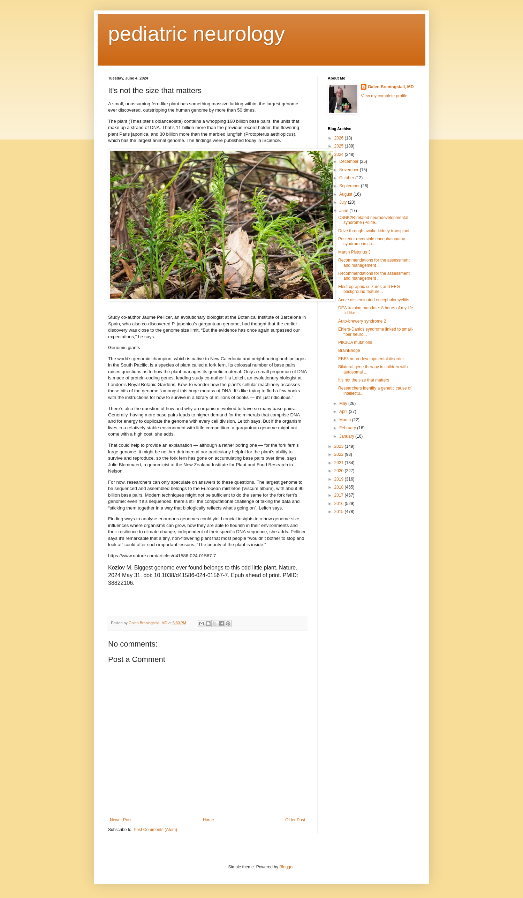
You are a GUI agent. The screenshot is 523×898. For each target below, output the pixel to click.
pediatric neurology (196, 33)
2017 (339, 495)
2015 (339, 511)
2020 (339, 470)
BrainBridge (349, 350)
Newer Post (120, 819)
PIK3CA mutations (355, 342)
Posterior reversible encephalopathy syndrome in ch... (371, 241)
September (350, 185)
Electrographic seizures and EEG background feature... (369, 289)
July (343, 202)
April (344, 411)
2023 (339, 446)
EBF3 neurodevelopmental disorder (371, 358)
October (347, 177)
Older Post (295, 819)
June (344, 210)
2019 (339, 479)
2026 (339, 138)
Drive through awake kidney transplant (373, 230)
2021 (339, 462)
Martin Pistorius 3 (354, 252)
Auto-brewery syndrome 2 (362, 321)
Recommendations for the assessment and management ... (374, 262)
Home (208, 819)
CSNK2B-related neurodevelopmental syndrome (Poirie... (373, 220)
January (347, 436)
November (349, 169)
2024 (339, 154)
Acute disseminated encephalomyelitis (373, 299)
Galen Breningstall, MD (391, 86)
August (346, 194)
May (343, 403)
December (349, 161)
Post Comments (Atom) (155, 829)
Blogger (286, 867)
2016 (339, 503)
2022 (339, 454)
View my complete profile (384, 95)
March (345, 419)
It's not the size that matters (363, 380)
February (348, 427)
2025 (339, 146)
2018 (339, 487)
